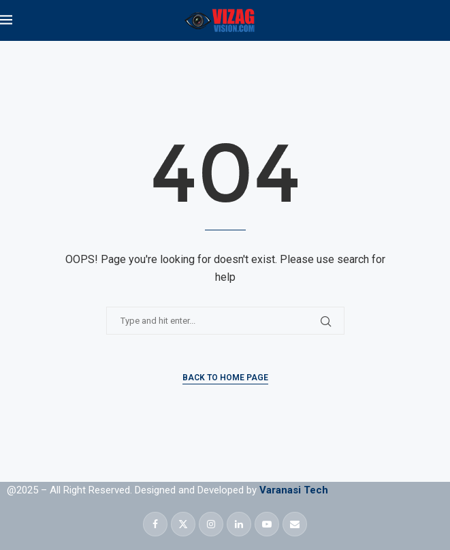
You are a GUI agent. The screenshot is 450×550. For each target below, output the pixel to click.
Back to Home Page (225, 377)
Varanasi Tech (293, 490)
